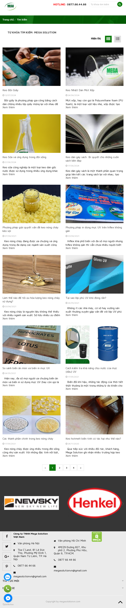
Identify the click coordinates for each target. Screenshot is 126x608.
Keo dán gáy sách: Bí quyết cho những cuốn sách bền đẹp (92, 159)
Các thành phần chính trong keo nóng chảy (28, 438)
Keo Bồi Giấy (11, 90)
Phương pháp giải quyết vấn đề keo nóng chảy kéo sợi (31, 229)
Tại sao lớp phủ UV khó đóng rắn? (86, 297)
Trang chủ (8, 19)
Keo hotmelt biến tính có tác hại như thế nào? (93, 438)
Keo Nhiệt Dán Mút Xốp (80, 90)
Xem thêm (9, 107)
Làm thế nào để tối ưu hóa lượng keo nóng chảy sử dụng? (31, 299)
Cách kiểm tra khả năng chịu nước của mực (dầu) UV (91, 370)
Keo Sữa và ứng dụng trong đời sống (24, 157)
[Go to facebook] (8, 598)
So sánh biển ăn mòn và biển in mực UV (26, 368)
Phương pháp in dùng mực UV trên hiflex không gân (94, 229)
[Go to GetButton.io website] (8, 604)
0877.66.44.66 (76, 4)
